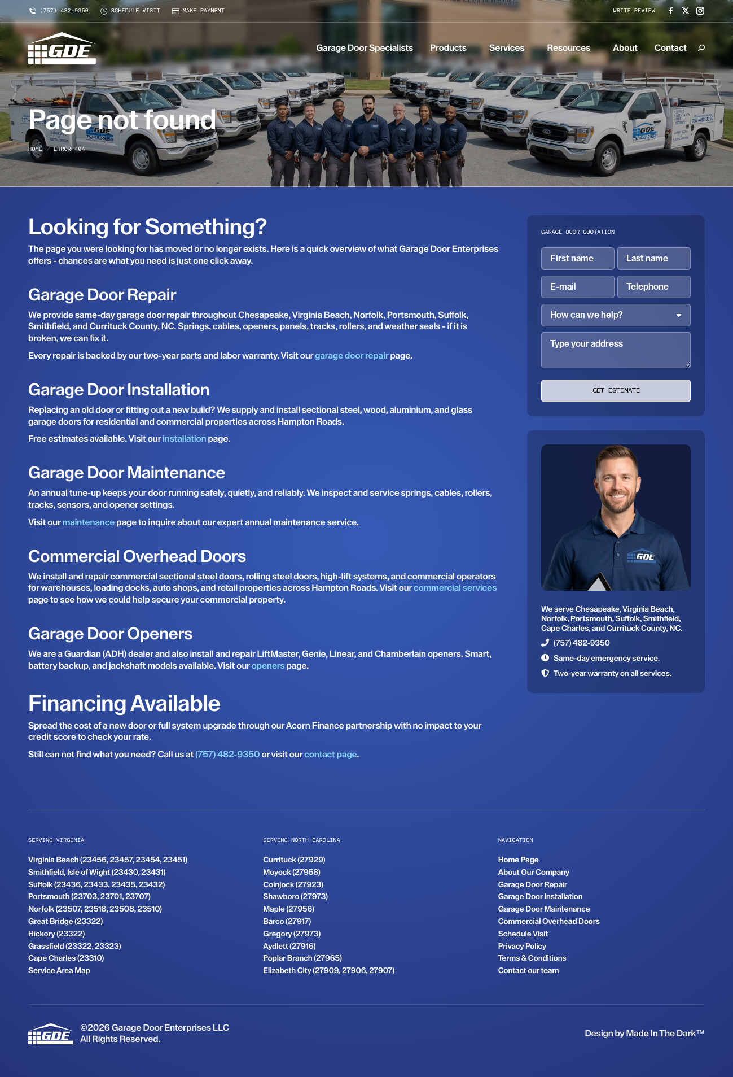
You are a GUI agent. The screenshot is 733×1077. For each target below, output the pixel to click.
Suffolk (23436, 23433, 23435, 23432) (96, 884)
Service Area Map (59, 970)
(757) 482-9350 (58, 11)
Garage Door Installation (540, 896)
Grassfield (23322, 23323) (74, 946)
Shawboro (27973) (295, 896)
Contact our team (528, 970)
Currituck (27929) (294, 860)
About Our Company (533, 872)
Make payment (198, 11)
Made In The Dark (661, 1033)
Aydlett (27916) (289, 946)
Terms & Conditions (532, 958)
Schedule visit (130, 11)
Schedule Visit (523, 934)
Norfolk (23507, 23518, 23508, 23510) (95, 909)
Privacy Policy (522, 946)
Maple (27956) (288, 909)
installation (184, 438)
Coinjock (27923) (293, 884)
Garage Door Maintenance (544, 909)
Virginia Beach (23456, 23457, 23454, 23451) (107, 860)
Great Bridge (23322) (65, 921)
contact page (330, 754)
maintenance (89, 522)
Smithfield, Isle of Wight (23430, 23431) (97, 872)
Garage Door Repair (533, 884)
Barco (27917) (287, 921)
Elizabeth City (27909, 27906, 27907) (328, 970)
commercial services (455, 587)
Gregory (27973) (292, 934)
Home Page (518, 860)
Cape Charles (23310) (66, 958)
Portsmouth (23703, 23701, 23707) (89, 896)
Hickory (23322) (56, 934)
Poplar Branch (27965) (302, 958)
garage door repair (351, 355)
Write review (634, 11)
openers (268, 665)
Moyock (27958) (291, 872)
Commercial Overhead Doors (549, 921)
